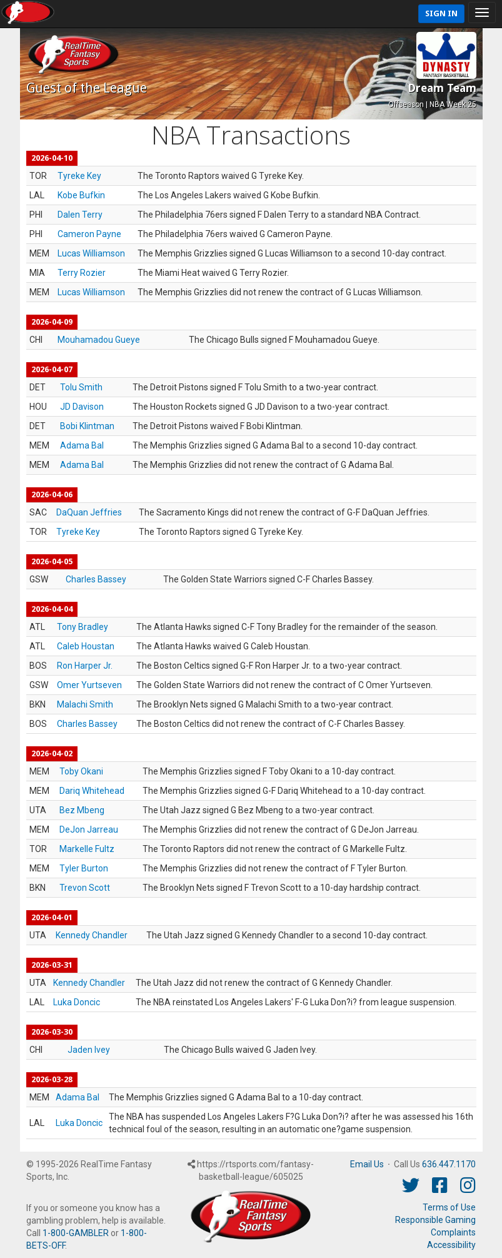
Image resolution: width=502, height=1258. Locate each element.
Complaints (453, 1232)
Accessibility (451, 1245)
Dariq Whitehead (91, 791)
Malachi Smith (85, 704)
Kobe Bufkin (81, 195)
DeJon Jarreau (88, 829)
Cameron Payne (89, 234)
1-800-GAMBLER (76, 1233)
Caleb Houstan (85, 646)
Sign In (441, 13)
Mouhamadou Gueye (99, 340)
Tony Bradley (82, 627)
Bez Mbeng (81, 810)
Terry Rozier (82, 273)
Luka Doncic (76, 1002)
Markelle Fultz (86, 849)
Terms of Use (449, 1207)
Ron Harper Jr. (85, 666)
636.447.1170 (449, 1164)
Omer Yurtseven (89, 685)
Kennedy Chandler (92, 935)
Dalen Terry (80, 215)
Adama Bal (82, 445)
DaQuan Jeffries (89, 512)
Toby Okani (81, 771)
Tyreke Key (79, 176)
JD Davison (82, 407)
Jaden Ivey (89, 1050)
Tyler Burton (83, 868)
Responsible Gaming (435, 1220)
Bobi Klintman (87, 426)
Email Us (367, 1164)
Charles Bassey (96, 579)
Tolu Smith (81, 387)
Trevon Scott (84, 888)
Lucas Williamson (91, 253)
